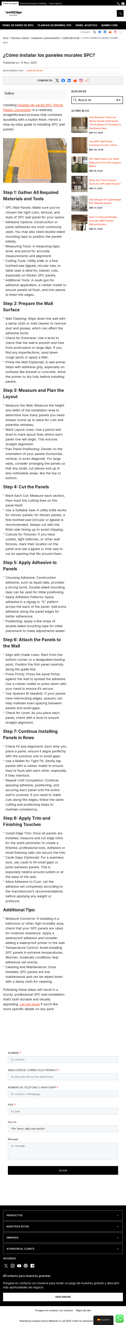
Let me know (30, 1004)
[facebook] (63, 80)
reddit (110, 32)
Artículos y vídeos (20, 37)
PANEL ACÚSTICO (86, 25)
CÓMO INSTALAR (70, 37)
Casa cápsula (55, 3)
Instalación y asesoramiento (45, 37)
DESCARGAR (63, 1296)
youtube (19, 1266)
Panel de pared (10, 3)
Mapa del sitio (83, 1310)
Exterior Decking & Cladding (33, 3)
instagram (115, 32)
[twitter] (57, 80)
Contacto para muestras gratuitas (27, 1276)
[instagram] (81, 80)
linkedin (104, 32)
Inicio (5, 37)
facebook (99, 32)
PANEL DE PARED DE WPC (18, 25)
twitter (94, 32)
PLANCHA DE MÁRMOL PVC (55, 25)
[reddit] (69, 80)
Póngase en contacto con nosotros (54, 1310)
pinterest (26, 1266)
